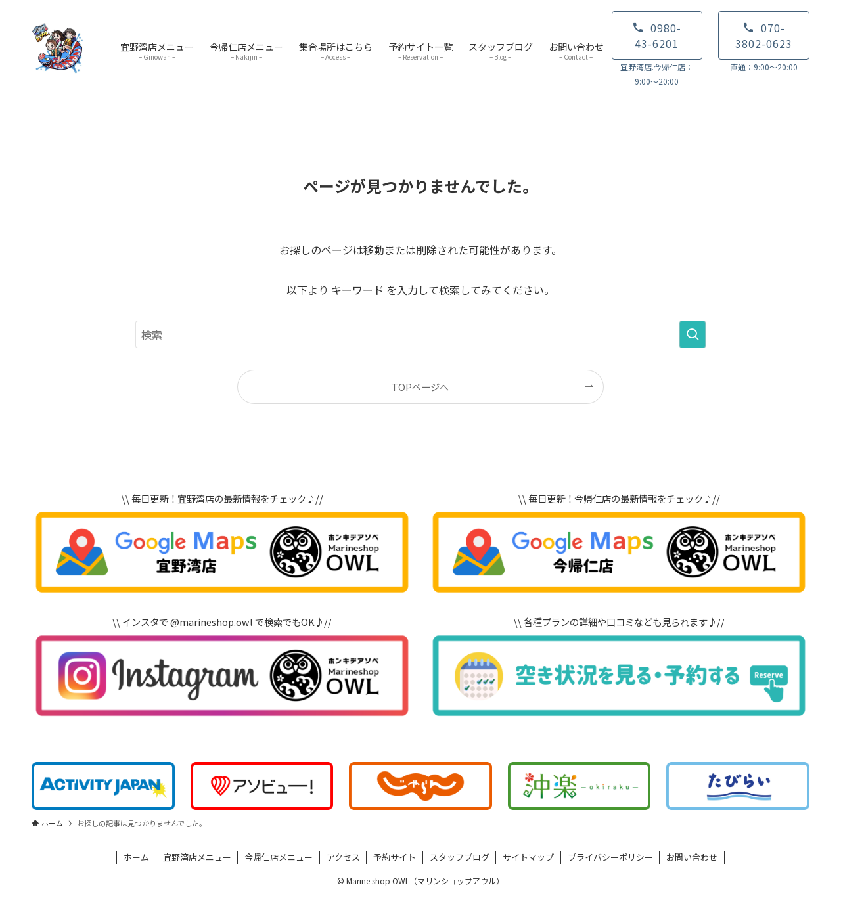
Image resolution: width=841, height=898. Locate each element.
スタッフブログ (459, 857)
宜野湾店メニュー (197, 857)
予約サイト (394, 857)
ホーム (136, 857)
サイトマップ (528, 857)
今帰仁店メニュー (278, 857)
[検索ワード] (420, 334)
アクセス (343, 857)
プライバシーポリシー (610, 857)
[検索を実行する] (692, 334)
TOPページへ (420, 386)
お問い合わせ (691, 857)
